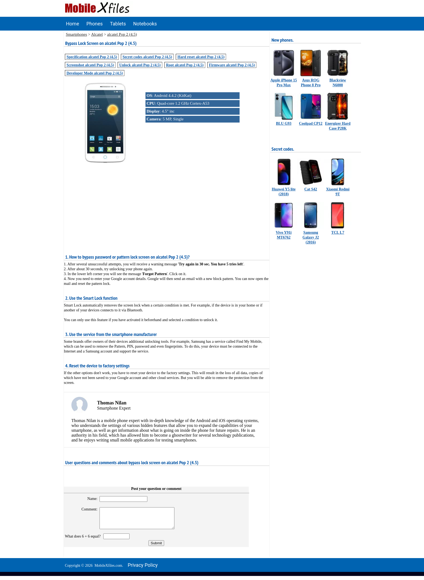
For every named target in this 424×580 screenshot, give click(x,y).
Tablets (118, 24)
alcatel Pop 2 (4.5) (122, 34)
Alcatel (97, 34)
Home (72, 24)
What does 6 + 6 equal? (83, 540)
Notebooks (145, 24)
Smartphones (76, 34)
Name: (89, 499)
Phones (94, 24)
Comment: (87, 509)
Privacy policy (143, 569)
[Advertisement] (166, 202)
